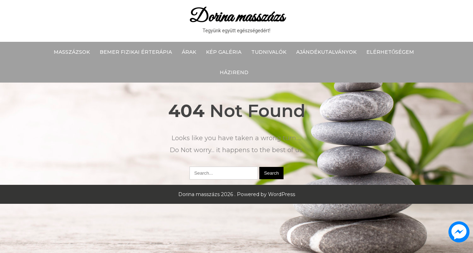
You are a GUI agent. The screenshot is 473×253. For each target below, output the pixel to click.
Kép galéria (223, 52)
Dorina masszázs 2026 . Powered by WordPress (236, 194)
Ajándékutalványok (326, 52)
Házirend (234, 72)
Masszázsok (72, 52)
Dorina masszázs (236, 17)
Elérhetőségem (390, 52)
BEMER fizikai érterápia (136, 52)
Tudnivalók (268, 52)
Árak (189, 52)
